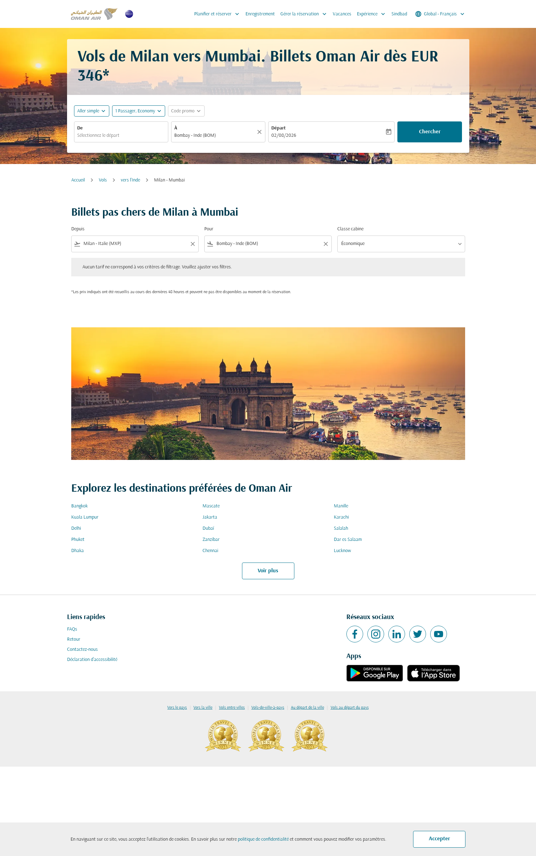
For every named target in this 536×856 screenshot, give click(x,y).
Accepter (439, 839)
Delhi (76, 528)
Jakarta (210, 517)
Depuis (78, 229)
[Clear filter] (192, 244)
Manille (341, 506)
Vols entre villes (232, 708)
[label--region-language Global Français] (440, 14)
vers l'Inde (130, 180)
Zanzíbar (211, 539)
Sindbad (399, 14)
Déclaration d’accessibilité (92, 659)
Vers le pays (177, 708)
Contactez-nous (82, 649)
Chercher (430, 132)
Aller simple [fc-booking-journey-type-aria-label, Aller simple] (88, 111)
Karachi (341, 517)
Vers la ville (202, 708)
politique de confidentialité (263, 839)
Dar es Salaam (348, 539)
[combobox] (121, 135)
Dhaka (77, 550)
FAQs (72, 629)
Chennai (210, 550)
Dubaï (208, 528)
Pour (208, 229)
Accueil (78, 180)
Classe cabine (350, 229)
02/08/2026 (283, 135)
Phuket (78, 539)
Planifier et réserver (218, 14)
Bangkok (79, 506)
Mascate (211, 506)
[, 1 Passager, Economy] (135, 111)
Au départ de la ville (307, 708)
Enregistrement (260, 14)
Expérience (373, 14)
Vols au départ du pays (350, 708)
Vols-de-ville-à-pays (267, 708)
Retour (73, 639)
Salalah (341, 528)
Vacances (342, 14)
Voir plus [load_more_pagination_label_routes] (268, 571)
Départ (278, 128)
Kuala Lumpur (84, 517)
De (80, 128)
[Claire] (260, 132)
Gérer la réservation (305, 14)
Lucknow (342, 550)
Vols (103, 180)
